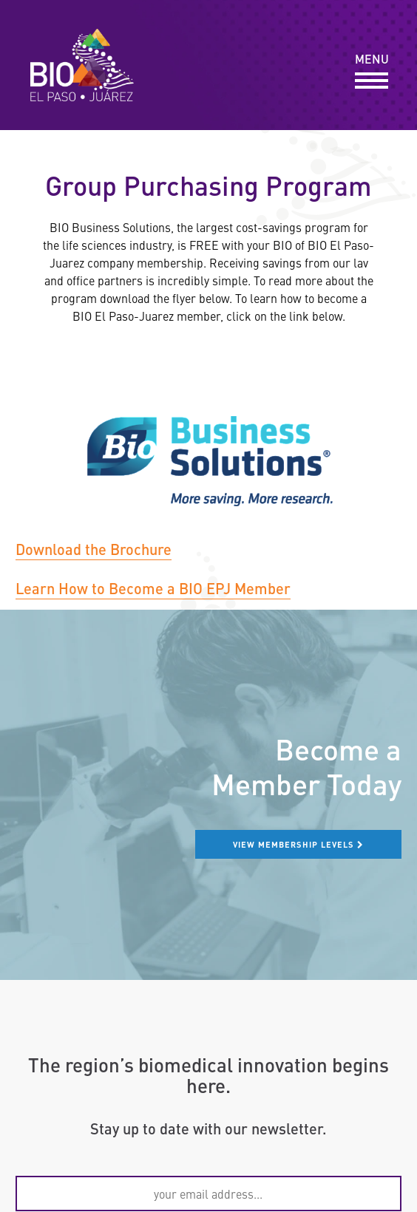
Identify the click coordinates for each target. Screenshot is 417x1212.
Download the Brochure (94, 548)
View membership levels (298, 844)
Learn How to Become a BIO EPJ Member (153, 588)
